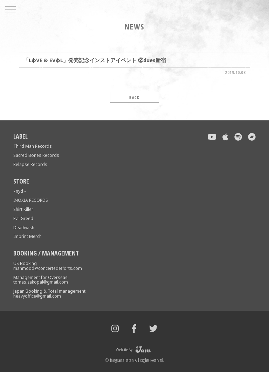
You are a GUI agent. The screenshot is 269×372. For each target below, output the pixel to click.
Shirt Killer (23, 209)
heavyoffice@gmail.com (37, 296)
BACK (134, 97)
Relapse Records (30, 164)
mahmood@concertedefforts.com (47, 268)
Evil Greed (23, 218)
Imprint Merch (27, 236)
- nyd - (19, 191)
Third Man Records (32, 146)
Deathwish (23, 228)
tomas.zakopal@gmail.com (40, 282)
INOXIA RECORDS (30, 200)
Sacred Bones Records (36, 155)
